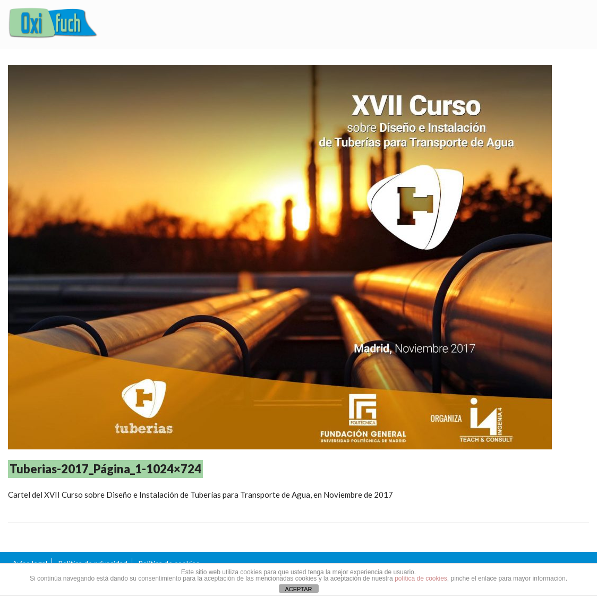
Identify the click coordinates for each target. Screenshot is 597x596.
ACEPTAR (298, 589)
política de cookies (421, 578)
